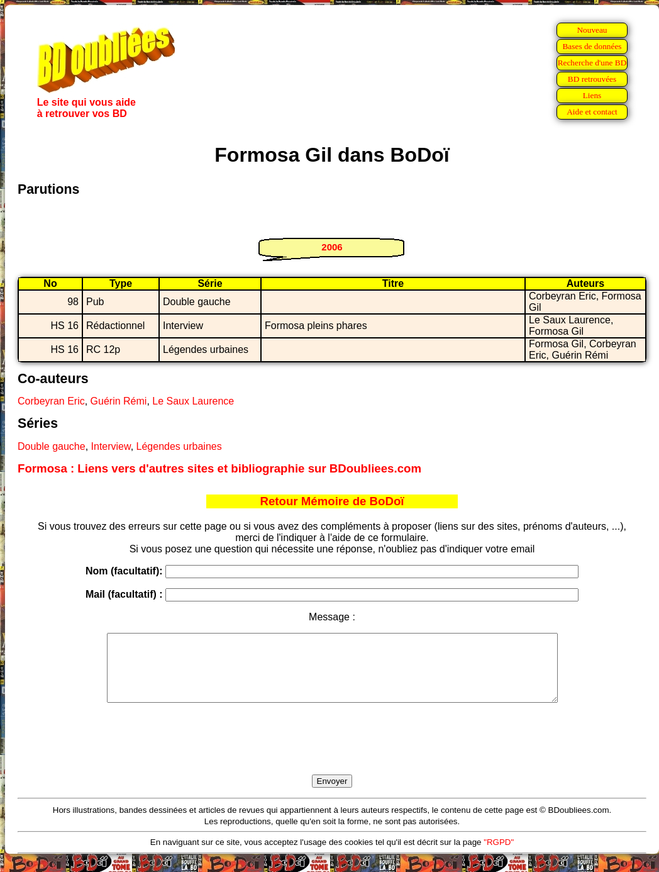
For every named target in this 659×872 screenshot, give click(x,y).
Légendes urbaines (179, 446)
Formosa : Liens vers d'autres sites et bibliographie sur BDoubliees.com (219, 468)
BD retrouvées (592, 79)
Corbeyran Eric (51, 401)
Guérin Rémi (119, 401)
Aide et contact (592, 111)
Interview (111, 446)
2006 (331, 247)
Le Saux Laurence (193, 401)
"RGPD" (499, 855)
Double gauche (52, 446)
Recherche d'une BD (592, 62)
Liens (592, 95)
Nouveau (592, 30)
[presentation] (332, 753)
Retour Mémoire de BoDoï (332, 501)
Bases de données (591, 46)
